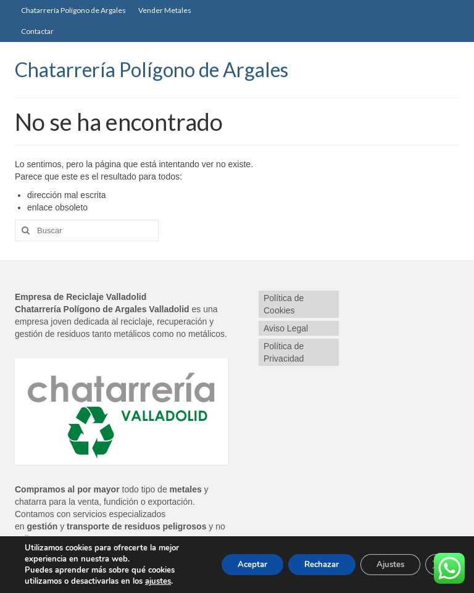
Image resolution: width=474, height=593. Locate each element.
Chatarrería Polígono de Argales (151, 69)
